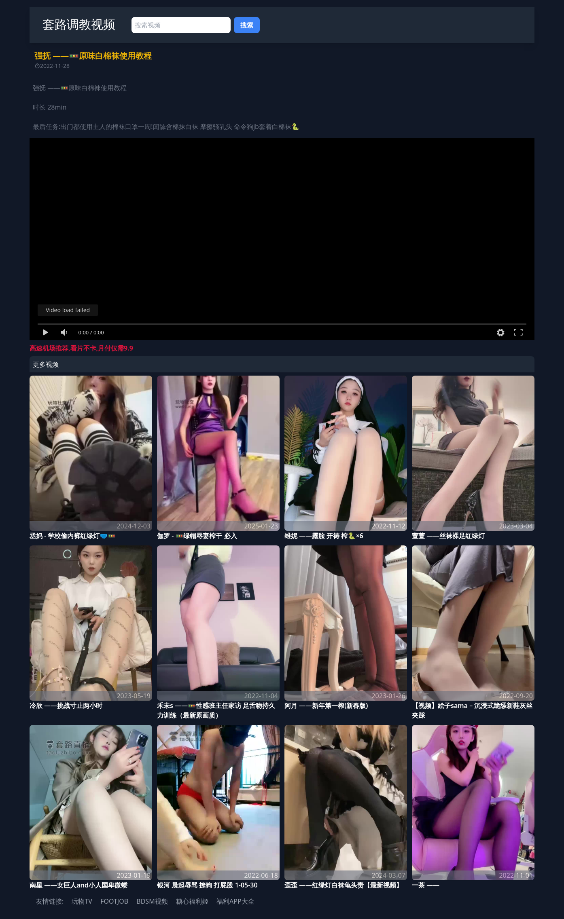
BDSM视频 (152, 901)
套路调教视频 (78, 24)
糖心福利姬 (192, 901)
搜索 (246, 25)
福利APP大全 (235, 901)
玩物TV (82, 901)
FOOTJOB (114, 901)
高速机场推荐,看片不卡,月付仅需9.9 (81, 348)
